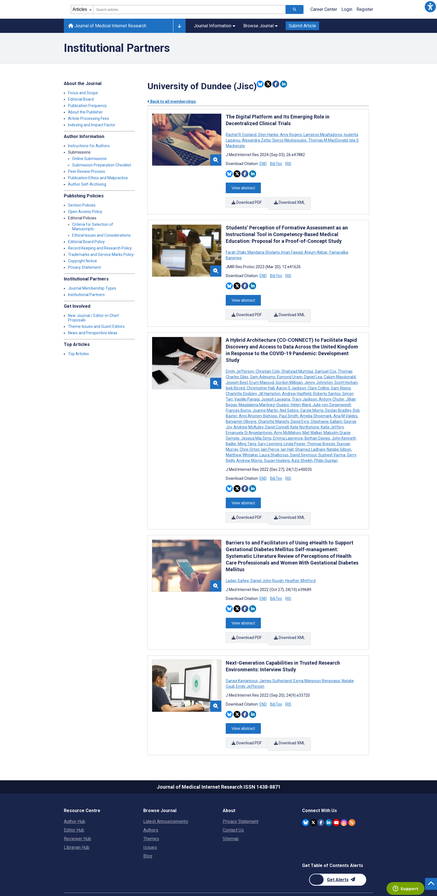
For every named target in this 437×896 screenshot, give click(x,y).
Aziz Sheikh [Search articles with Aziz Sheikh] (302, 453)
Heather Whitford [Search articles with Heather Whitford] (299, 569)
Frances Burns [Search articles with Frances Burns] (239, 403)
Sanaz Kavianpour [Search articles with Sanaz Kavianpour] (242, 665)
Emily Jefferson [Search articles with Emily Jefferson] (240, 364)
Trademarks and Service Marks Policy (101, 254)
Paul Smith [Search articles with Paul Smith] (288, 408)
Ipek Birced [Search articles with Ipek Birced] (236, 380)
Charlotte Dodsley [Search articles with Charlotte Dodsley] (242, 386)
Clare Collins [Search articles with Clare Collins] (318, 380)
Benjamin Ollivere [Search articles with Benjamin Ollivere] (241, 414)
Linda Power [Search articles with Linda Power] (294, 436)
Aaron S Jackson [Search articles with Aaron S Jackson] (291, 380)
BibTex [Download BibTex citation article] (276, 163)
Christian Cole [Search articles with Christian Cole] (268, 364)
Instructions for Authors (89, 146)
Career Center (323, 9)
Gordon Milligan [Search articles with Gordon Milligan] (289, 375)
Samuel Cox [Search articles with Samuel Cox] (325, 364)
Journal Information (214, 25)
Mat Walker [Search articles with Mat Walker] (312, 425)
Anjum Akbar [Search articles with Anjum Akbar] (316, 248)
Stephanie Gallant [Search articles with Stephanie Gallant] (326, 414)
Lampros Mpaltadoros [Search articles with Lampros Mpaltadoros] (323, 134)
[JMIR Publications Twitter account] (313, 803)
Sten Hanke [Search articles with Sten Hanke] (268, 134)
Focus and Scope (83, 93)
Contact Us (233, 810)
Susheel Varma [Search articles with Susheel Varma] (331, 447)
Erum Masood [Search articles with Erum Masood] (262, 375)
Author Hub (74, 802)
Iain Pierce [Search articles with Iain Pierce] (270, 442)
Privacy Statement (84, 267)
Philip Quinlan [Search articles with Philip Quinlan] (325, 453)
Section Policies (82, 205)
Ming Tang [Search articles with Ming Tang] (247, 436)
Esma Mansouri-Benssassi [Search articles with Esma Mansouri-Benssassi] (317, 665)
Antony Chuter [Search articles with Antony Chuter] (331, 391)
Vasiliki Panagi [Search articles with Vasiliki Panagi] (247, 391)
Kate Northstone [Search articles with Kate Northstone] (305, 419)
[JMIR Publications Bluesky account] (305, 803)
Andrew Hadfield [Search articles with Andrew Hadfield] (296, 386)
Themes (151, 819)
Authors (150, 810)
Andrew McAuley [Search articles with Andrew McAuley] (248, 419)
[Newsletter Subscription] (337, 860)
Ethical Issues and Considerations (101, 235)
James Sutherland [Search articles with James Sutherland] (275, 665)
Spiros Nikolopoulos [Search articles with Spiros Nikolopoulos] (289, 140)
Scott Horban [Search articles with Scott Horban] (346, 375)
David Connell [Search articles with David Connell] (277, 419)
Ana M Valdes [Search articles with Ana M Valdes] (345, 408)
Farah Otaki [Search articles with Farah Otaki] (236, 248)
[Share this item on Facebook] (275, 84)
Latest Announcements (165, 802)
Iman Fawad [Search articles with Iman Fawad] (292, 248)
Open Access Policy (85, 211)
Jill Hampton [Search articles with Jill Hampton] (269, 386)
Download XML (290, 201)
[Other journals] (179, 26)
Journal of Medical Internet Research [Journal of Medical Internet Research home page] (107, 25)
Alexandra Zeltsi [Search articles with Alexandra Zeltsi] (256, 140)
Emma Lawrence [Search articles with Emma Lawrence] (288, 430)
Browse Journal (260, 25)
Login (346, 9)
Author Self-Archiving (87, 184)
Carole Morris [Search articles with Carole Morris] (311, 403)
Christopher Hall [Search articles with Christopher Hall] (260, 380)
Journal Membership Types (92, 288)
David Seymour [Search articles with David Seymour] (303, 447)
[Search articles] (295, 9)
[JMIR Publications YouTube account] (336, 803)
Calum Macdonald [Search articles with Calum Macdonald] (339, 369)
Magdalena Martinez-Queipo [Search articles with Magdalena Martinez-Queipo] (264, 397)
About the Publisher (85, 112)
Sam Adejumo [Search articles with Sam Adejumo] (262, 369)
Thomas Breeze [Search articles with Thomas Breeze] (321, 436)
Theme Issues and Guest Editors (96, 326)
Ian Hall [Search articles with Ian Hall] (287, 442)
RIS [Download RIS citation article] (288, 163)
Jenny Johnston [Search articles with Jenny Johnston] (319, 375)
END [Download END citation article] (263, 163)
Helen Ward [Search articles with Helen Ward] (301, 397)
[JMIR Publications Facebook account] (320, 803)
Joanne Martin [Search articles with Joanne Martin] (265, 403)
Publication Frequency (87, 105)
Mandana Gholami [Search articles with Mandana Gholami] (263, 248)
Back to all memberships (171, 101)
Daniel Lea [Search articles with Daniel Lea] (313, 369)
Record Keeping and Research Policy (100, 248)
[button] (430, 7)
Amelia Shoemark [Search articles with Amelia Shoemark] (315, 408)
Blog (147, 836)
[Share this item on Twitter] (267, 84)
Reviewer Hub (77, 819)
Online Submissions (89, 158)
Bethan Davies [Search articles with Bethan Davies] (317, 430)
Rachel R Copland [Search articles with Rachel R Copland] (241, 134)
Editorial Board (81, 99)
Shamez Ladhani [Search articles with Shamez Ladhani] (310, 442)
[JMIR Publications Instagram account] (344, 803)
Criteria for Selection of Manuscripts (92, 226)
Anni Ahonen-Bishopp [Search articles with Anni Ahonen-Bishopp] (258, 408)
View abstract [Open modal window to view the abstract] (243, 186)
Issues (150, 828)
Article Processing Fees (88, 118)
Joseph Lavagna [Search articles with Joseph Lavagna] (275, 391)
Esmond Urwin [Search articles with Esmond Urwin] (289, 369)
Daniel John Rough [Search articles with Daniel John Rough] (267, 569)
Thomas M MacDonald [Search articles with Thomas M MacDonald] (328, 140)
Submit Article (302, 25)
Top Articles (78, 354)
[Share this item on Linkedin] (283, 84)
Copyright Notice (82, 261)
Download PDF (247, 201)
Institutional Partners (86, 294)
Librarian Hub (76, 828)
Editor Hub (74, 810)
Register (364, 9)
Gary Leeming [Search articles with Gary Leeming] (270, 436)
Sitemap (231, 819)
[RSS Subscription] (351, 803)
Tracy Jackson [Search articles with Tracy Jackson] (304, 391)
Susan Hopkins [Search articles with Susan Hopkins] (277, 453)
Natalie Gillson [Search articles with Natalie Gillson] (339, 442)
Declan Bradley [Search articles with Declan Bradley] (338, 403)
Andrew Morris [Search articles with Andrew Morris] (249, 453)
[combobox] (189, 9)
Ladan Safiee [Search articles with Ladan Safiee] (238, 569)
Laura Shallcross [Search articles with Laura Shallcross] (274, 447)
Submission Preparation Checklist (101, 165)
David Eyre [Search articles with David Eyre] (300, 414)
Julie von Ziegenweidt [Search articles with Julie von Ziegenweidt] (332, 397)
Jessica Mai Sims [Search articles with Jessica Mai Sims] (256, 430)
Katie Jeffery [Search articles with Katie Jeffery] (332, 419)
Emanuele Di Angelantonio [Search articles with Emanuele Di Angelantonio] (249, 425)
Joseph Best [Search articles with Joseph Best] (237, 375)
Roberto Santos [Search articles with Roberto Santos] (326, 386)
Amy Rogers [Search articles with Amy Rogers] (291, 134)
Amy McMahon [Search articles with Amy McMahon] (287, 425)
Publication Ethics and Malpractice (98, 178)
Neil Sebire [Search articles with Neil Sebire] (289, 403)
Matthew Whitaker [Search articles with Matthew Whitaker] (242, 447)
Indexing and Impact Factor (91, 125)
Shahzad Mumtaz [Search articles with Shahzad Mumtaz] (297, 364)
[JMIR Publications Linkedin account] (328, 803)
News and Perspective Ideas (92, 333)
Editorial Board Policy (86, 241)
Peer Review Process (86, 171)
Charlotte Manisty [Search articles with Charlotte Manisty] (273, 414)
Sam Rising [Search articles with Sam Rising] (340, 380)
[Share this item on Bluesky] (260, 84)
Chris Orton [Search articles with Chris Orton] (249, 442)
